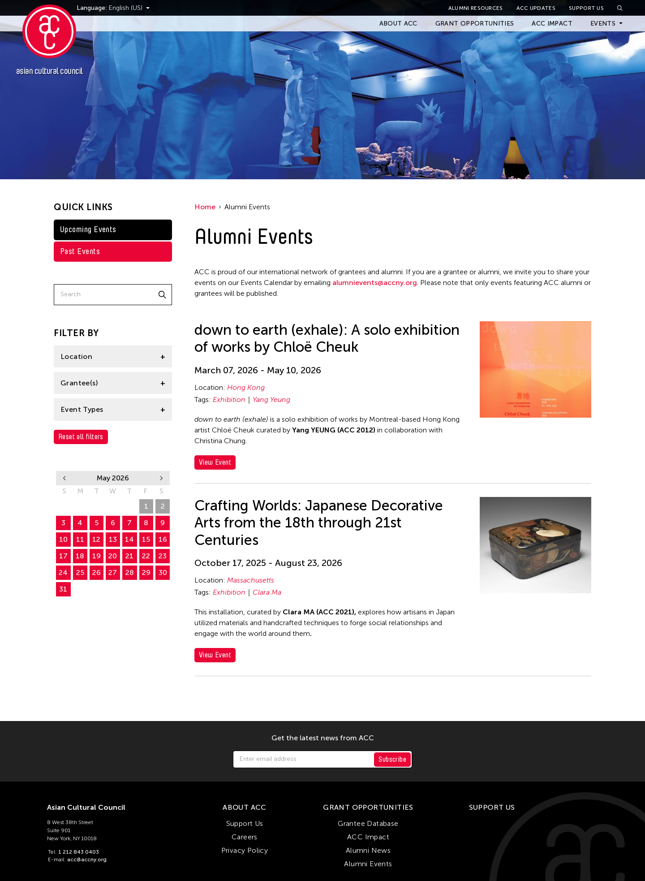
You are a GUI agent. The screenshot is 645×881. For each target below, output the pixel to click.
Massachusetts (250, 580)
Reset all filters (80, 436)
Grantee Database (368, 823)
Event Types (81, 409)
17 (63, 556)
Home (204, 207)
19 (96, 556)
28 (96, 506)
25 (80, 572)
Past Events (80, 251)
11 (80, 539)
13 (113, 539)
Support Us (586, 8)
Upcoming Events (88, 229)
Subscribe (392, 759)
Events (602, 23)
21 (129, 556)
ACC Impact (552, 23)
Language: (106, 8)
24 (63, 572)
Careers (245, 837)
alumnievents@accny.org (374, 282)
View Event (215, 462)
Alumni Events (368, 863)
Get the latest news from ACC (322, 738)
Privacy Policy (244, 850)
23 (163, 556)
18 (80, 556)
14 (129, 539)
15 (146, 539)
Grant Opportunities (474, 23)
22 (146, 556)
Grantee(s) (79, 383)
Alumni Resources (475, 8)
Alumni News (368, 850)
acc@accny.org (87, 859)
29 (112, 506)
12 (96, 539)
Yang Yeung (271, 399)
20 (112, 556)
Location (76, 356)
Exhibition (229, 399)
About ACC (398, 23)
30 (129, 506)
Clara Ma (267, 592)
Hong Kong (246, 387)
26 (63, 506)
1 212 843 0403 (78, 852)
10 (63, 539)
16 (163, 539)
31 (63, 589)
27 (80, 506)
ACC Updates (535, 8)
